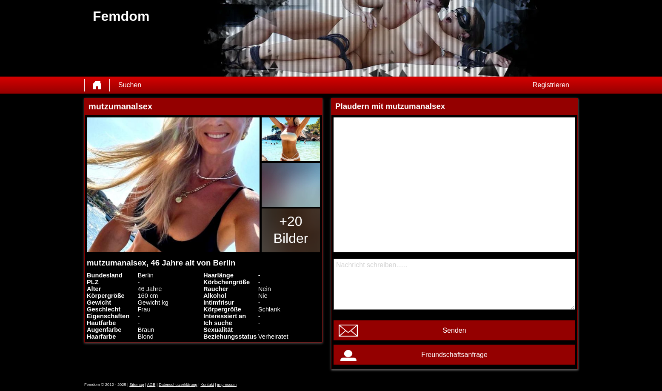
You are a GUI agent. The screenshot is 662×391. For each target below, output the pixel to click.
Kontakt (207, 384)
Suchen (129, 84)
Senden (454, 330)
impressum (227, 384)
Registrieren (551, 84)
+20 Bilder (291, 230)
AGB (151, 384)
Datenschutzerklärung (178, 384)
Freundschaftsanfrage (454, 354)
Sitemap (136, 384)
